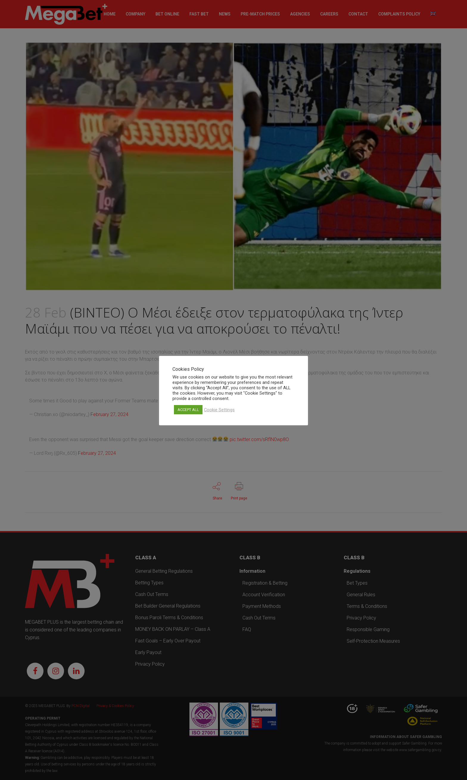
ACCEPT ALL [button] (188, 409)
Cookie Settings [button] (219, 409)
